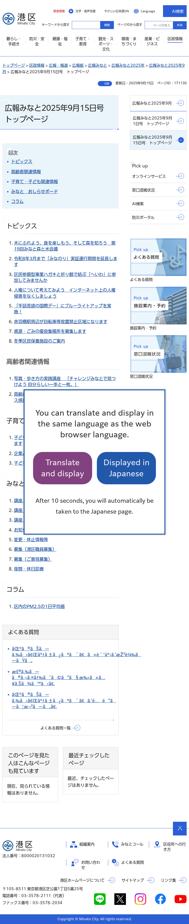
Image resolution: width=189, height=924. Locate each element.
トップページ (13, 65)
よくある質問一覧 (55, 728)
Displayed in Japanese (126, 468)
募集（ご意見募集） (33, 559)
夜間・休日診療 (29, 569)
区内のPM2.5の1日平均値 (39, 606)
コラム (17, 201)
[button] (55, 11)
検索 (180, 25)
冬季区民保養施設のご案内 (39, 341)
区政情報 (36, 65)
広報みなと (97, 65)
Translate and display (62, 468)
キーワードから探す (76, 25)
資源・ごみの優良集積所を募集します (50, 331)
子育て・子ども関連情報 (34, 181)
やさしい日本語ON (116, 11)
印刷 (106, 83)
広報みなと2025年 (128, 65)
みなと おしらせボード (34, 191)
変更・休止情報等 (31, 539)
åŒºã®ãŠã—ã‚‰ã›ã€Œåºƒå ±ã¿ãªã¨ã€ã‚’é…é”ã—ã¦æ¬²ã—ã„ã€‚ (64, 700)
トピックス (21, 161)
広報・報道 (58, 65)
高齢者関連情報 (26, 172)
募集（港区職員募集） (35, 549)
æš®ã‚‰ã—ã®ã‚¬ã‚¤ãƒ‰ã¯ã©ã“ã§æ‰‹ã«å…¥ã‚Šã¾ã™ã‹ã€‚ (58, 677)
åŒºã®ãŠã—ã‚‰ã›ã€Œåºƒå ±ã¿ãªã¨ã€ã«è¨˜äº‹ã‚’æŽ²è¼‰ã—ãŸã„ (76, 655)
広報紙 (78, 65)
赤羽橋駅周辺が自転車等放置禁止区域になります (60, 321)
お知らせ (22, 530)
